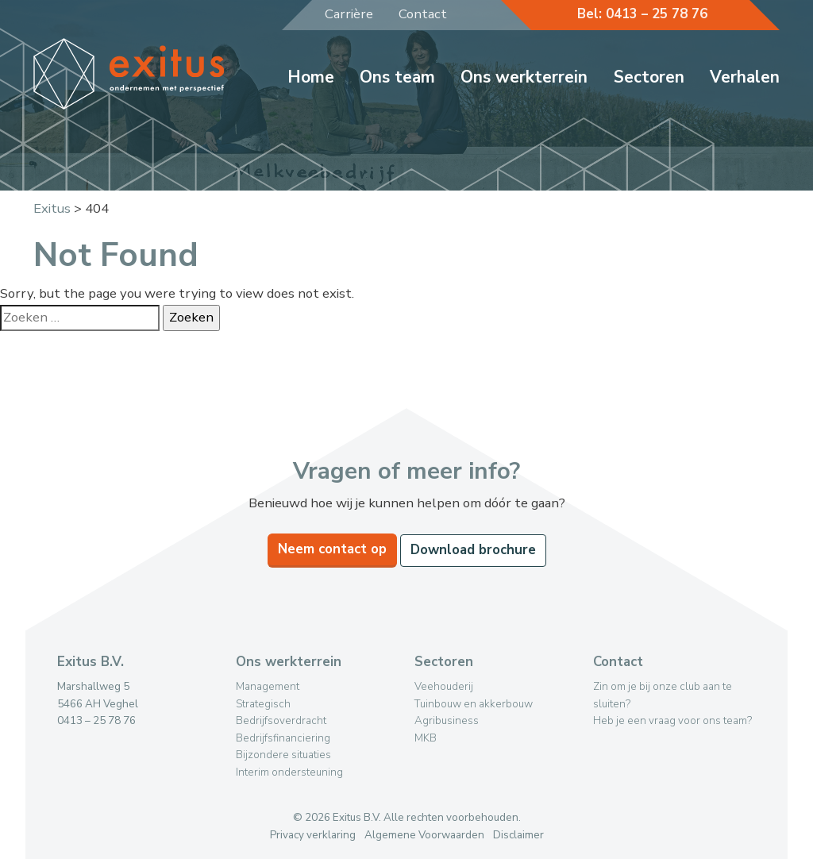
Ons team (397, 77)
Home (310, 77)
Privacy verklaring (313, 834)
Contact (423, 14)
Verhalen (745, 77)
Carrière (349, 14)
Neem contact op (332, 549)
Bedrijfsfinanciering (283, 737)
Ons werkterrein (524, 77)
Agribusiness (446, 720)
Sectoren (649, 77)
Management (267, 686)
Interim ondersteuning (289, 772)
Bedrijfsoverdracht (281, 720)
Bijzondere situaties (283, 754)
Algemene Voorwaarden (424, 834)
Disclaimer (518, 834)
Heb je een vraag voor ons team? (672, 720)
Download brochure (473, 550)
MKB (425, 737)
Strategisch (263, 703)
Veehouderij (443, 686)
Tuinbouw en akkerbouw (473, 703)
